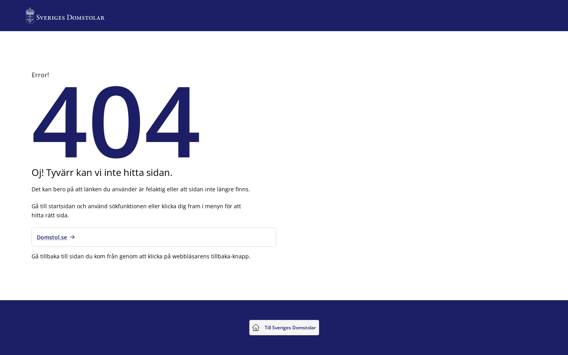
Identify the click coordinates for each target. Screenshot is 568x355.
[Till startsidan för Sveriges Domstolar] (65, 15)
